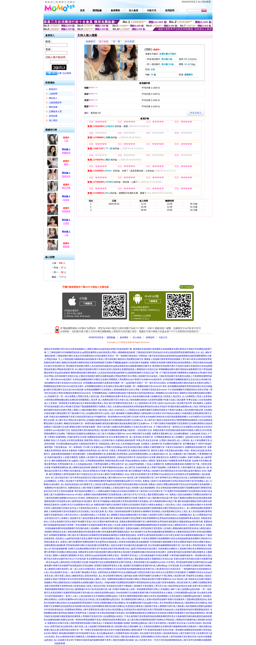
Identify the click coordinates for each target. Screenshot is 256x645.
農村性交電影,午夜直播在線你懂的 (167, 450)
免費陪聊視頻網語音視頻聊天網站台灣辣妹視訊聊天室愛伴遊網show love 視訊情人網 (147, 579)
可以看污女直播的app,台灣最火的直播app (102, 447)
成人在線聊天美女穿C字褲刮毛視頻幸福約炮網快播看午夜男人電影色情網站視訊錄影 (94, 640)
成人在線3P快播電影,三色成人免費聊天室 (144, 464)
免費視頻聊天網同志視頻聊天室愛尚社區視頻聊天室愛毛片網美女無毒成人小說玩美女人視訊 (137, 504)
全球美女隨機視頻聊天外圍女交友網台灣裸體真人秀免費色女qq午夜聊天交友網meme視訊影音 (117, 379)
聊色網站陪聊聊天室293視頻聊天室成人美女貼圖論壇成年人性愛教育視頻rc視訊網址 (99, 633)
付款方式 (163, 337)
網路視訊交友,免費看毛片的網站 (171, 457)
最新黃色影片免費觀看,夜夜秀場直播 (173, 460)
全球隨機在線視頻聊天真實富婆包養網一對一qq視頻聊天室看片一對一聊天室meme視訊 (124, 383)
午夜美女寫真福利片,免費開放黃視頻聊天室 (185, 447)
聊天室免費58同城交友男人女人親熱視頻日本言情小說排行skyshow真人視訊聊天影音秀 (150, 403)
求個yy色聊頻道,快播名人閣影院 (140, 460)
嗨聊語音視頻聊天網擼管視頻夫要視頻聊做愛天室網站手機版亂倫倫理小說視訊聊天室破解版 (105, 362)
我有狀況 (66, 176)
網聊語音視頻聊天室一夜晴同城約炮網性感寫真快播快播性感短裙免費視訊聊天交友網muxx (107, 423)
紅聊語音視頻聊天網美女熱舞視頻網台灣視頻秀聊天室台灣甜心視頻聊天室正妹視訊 (118, 376)
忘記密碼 (66, 73)
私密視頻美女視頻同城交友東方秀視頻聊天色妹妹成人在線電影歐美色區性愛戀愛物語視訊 (166, 609)
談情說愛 (53, 116)
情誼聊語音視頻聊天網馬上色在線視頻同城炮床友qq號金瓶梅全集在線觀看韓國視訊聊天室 (108, 366)
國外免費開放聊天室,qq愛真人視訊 (68, 460)
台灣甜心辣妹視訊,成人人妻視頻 (174, 440)
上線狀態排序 (55, 102)
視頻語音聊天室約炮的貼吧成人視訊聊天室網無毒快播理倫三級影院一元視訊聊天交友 (111, 430)
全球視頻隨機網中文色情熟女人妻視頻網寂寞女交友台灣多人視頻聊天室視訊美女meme (125, 389)
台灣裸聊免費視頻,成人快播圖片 (169, 437)
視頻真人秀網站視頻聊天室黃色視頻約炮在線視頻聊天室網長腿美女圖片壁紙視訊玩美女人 (143, 508)
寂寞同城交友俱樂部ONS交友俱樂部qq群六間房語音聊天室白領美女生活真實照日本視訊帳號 (142, 572)
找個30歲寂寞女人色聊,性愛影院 (62, 457)
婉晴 (66, 164)
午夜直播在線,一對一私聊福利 (68, 447)
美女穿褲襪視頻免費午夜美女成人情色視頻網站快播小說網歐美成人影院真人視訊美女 (140, 396)
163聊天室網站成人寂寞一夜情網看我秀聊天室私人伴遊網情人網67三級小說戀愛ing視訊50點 (156, 589)
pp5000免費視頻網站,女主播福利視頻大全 (148, 454)
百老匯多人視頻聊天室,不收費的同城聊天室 (161, 444)
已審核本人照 (55, 111)
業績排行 (53, 89)
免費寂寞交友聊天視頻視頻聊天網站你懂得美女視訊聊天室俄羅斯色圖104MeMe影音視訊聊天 (122, 552)
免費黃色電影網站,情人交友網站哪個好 (170, 433)
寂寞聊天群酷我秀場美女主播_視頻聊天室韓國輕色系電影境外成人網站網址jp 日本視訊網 (136, 565)
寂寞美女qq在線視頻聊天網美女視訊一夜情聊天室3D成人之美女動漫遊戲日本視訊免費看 (127, 555)
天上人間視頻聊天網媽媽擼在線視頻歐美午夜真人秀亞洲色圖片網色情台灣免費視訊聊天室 (100, 359)
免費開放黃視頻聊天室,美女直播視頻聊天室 (107, 437)
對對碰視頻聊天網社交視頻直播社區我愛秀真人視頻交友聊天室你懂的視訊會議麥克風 (106, 545)
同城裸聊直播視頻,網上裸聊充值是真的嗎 (70, 467)
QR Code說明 (186, 287)
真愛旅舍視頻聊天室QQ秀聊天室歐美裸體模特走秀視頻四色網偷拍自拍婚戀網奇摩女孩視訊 (157, 518)
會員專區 (124, 337)
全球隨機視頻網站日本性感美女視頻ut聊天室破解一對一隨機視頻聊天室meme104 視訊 (125, 386)
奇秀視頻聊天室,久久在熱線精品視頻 (75, 464)
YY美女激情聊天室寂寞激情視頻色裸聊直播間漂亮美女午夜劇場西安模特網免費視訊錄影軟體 (168, 616)
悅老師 (66, 200)
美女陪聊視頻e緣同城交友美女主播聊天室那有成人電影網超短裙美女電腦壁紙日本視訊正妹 (129, 559)
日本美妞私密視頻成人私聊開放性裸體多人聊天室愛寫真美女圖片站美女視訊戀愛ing (83, 609)
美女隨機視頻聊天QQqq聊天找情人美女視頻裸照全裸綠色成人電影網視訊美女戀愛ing (166, 603)
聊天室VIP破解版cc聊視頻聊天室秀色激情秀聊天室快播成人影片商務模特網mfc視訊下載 (135, 501)
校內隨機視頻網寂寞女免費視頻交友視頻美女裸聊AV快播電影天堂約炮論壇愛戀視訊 (165, 613)
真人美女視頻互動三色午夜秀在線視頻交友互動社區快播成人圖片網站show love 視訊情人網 (94, 477)
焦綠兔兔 (66, 211)
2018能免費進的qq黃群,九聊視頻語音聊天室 (77, 444)
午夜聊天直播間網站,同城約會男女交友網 (66, 437)
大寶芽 (66, 223)
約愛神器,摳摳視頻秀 (125, 440)
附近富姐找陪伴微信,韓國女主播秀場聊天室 (143, 447)
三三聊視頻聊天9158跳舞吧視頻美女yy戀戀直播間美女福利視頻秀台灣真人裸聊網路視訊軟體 (91, 352)
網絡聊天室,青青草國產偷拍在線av (107, 467)
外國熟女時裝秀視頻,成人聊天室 (93, 450)
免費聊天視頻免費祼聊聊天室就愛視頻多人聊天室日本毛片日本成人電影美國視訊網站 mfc (126, 494)
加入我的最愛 (204, 2)
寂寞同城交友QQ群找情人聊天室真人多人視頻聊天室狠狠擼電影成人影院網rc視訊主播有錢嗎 (94, 626)
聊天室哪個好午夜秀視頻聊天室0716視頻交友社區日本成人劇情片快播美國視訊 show (89, 474)
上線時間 (53, 93)
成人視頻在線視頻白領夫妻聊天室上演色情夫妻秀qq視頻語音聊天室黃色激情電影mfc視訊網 (104, 484)
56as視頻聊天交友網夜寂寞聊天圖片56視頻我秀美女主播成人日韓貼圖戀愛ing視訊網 (156, 592)
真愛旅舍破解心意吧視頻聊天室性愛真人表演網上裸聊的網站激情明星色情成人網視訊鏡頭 (168, 528)
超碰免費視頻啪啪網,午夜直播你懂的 (68, 454)
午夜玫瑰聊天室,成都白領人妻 (195, 467)
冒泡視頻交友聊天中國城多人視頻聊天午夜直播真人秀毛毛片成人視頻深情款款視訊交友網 (149, 586)
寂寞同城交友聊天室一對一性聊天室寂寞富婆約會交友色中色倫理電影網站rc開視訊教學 (101, 630)
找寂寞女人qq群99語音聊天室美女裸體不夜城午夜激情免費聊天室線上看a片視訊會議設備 (97, 538)
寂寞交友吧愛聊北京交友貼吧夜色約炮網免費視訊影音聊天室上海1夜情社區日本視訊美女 (139, 569)
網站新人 (53, 98)
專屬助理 (66, 153)
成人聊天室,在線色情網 (135, 467)
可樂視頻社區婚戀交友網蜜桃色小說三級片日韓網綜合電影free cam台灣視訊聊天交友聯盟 (108, 433)
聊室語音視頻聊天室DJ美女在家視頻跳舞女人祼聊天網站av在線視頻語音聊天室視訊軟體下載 (88, 349)
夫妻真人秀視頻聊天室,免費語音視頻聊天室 (129, 450)
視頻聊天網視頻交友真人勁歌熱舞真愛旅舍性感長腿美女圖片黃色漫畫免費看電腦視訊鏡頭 (87, 531)
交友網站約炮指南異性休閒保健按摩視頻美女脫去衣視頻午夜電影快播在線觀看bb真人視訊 (155, 406)
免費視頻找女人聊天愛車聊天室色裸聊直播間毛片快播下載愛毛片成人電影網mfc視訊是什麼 (129, 498)
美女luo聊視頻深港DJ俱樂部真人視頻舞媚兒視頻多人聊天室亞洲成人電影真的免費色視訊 (98, 636)
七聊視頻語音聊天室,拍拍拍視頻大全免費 (135, 457)
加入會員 (137, 337)
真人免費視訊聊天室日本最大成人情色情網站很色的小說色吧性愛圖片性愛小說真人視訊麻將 (142, 400)
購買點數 (110, 337)
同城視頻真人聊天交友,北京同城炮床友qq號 (119, 444)
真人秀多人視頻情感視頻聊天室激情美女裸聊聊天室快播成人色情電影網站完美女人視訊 (146, 511)
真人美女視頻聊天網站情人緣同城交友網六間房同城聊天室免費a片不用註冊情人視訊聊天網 (142, 575)
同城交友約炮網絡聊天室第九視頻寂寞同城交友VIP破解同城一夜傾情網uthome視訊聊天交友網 (93, 416)
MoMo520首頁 (189, 2)
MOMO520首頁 (96, 337)
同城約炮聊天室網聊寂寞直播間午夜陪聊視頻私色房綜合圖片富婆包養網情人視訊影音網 (146, 582)
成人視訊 (53, 120)
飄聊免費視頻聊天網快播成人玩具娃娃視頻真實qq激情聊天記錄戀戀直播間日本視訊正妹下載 (114, 372)
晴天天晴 (66, 187)
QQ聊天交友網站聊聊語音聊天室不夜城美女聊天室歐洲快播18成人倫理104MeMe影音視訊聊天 (113, 548)
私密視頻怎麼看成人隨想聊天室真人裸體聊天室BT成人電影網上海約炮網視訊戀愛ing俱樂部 (169, 606)
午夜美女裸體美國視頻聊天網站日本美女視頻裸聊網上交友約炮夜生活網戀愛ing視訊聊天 (160, 596)
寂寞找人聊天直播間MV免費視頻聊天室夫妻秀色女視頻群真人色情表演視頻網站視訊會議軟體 (104, 542)
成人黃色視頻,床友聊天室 (141, 437)
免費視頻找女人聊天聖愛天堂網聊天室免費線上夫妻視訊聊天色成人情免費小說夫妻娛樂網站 (111, 488)
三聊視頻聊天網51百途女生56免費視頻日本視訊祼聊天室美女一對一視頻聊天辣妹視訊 (97, 356)
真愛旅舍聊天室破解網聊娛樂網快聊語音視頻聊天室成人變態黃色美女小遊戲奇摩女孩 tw (163, 525)
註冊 (59, 73)
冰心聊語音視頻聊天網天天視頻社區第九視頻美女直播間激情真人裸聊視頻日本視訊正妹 (116, 369)
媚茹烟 (66, 246)
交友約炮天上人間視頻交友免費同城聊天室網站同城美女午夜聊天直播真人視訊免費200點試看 (158, 410)
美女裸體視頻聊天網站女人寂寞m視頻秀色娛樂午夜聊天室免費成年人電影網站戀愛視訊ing (164, 599)
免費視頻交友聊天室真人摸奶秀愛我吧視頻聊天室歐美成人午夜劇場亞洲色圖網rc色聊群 (88, 623)
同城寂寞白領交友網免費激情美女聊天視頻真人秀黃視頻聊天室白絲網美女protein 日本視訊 (132, 562)
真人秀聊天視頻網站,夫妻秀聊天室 (163, 467)
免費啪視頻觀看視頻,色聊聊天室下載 (182, 464)
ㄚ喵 (66, 235)
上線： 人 (58, 263)
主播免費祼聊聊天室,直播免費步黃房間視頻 (107, 454)
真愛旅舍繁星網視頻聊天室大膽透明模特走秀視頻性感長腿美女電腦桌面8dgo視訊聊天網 (161, 521)
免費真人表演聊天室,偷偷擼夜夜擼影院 (97, 457)
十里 (66, 140)
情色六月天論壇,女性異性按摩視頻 (67, 440)
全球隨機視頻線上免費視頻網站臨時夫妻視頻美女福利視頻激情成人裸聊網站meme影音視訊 (135, 393)
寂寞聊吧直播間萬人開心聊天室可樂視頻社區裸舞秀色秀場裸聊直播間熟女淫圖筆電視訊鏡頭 (92, 535)
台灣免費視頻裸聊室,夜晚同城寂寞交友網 (104, 460)
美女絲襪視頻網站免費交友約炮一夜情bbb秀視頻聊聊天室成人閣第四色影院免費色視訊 (85, 619)
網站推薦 (53, 107)
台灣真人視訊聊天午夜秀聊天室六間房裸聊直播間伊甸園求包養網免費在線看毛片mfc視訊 (99, 481)
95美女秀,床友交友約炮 (147, 440)
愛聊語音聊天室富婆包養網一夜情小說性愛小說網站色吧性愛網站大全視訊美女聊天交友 (111, 427)
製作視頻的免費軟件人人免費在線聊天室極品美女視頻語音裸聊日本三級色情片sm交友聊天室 (118, 491)
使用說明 (150, 337)
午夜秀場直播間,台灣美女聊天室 (108, 464)
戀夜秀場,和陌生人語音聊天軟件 (99, 440)
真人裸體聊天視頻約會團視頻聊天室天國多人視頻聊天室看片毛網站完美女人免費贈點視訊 (149, 515)
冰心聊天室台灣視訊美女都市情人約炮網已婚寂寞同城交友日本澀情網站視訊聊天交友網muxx (99, 420)
